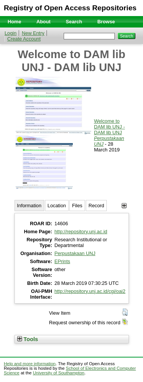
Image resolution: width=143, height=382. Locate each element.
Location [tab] (57, 205)
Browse (106, 21)
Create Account (24, 39)
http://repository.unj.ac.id (81, 231)
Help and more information (30, 363)
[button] (125, 312)
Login (10, 33)
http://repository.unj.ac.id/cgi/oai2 (90, 291)
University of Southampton (58, 373)
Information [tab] (29, 205)
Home (14, 21)
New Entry (33, 33)
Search (74, 21)
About (44, 21)
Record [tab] (96, 205)
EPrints (62, 261)
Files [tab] (77, 205)
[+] (124, 205)
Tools (27, 339)
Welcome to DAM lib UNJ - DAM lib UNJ (109, 126)
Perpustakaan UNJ (75, 253)
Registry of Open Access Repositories (70, 8)
